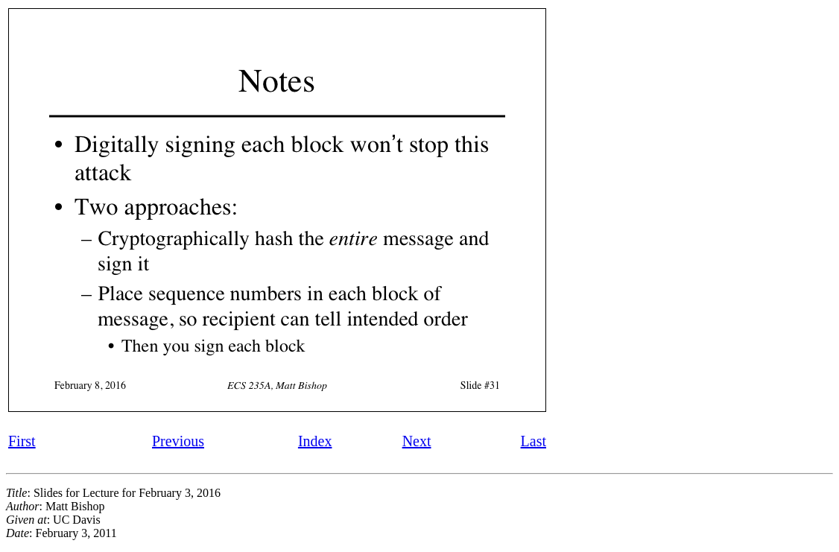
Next (416, 441)
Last (533, 441)
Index (315, 441)
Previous (178, 441)
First (22, 441)
